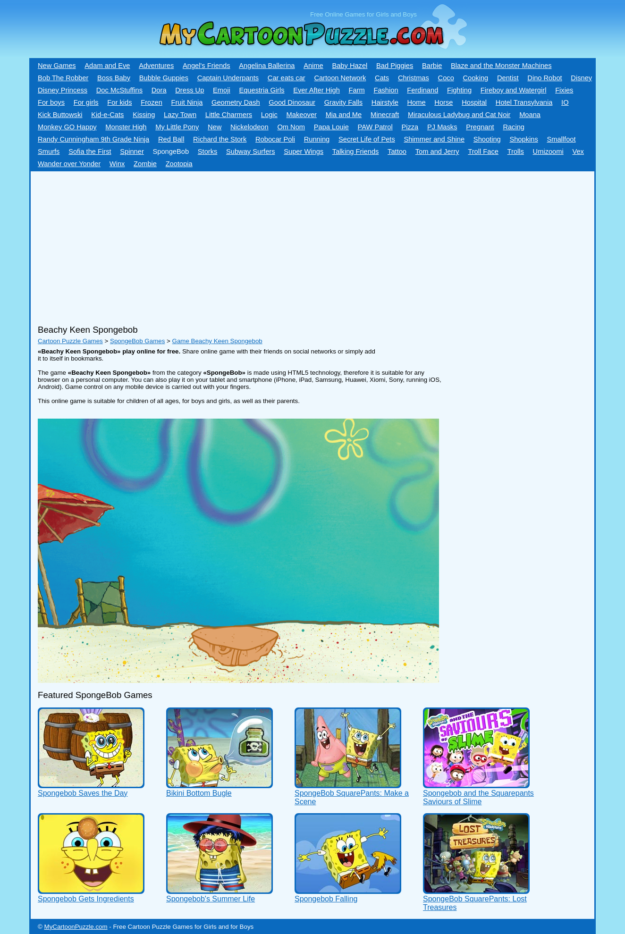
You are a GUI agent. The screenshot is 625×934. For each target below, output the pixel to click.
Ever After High (316, 90)
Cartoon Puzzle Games (70, 341)
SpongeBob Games (137, 341)
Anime (313, 65)
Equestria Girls (261, 90)
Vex (577, 151)
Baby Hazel (349, 65)
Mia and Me (344, 114)
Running (317, 139)
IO (564, 102)
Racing (513, 127)
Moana (530, 114)
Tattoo (397, 151)
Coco (446, 78)
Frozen (151, 102)
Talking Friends (355, 151)
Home (416, 102)
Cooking (475, 78)
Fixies (564, 90)
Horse (443, 102)
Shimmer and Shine (434, 139)
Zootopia (179, 164)
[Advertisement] (285, 244)
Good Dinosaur (292, 102)
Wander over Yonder (69, 164)
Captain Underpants (228, 78)
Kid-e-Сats (107, 114)
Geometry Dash (235, 102)
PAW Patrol (375, 127)
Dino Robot (544, 78)
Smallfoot (561, 139)
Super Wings (303, 151)
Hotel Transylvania (524, 102)
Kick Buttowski (60, 114)
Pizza (409, 127)
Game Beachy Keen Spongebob (217, 341)
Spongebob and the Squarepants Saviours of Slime (478, 797)
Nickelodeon (249, 127)
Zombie (145, 164)
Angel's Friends (206, 65)
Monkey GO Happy (67, 127)
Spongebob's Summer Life (210, 899)
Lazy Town (180, 114)
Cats (382, 78)
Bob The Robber (63, 78)
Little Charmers (228, 114)
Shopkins (523, 139)
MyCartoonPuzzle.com (76, 926)
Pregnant (480, 127)
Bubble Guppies (163, 78)
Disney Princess (62, 90)
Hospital (474, 102)
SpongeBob (170, 151)
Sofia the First (89, 151)
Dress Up (189, 90)
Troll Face (483, 151)
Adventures (156, 65)
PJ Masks (442, 127)
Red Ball (171, 139)
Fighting (459, 90)
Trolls (515, 151)
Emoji (221, 90)
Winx (117, 164)
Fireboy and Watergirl (514, 90)
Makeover (302, 114)
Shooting (487, 139)
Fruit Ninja (187, 102)
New (214, 127)
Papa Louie (331, 127)
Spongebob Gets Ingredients (86, 899)
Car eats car (286, 78)
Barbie (432, 65)
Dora (159, 90)
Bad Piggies (394, 65)
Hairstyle (385, 102)
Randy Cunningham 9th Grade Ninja (93, 139)
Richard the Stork (219, 139)
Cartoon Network (340, 78)
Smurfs (48, 151)
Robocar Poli (275, 139)
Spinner (132, 151)
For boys (51, 102)
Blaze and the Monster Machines (501, 65)
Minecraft (385, 114)
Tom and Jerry (437, 151)
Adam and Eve (107, 65)
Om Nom (291, 127)
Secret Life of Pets (366, 139)
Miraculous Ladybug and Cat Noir (459, 114)
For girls (86, 102)
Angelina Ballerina (267, 65)
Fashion (385, 90)
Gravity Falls (343, 102)
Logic (269, 114)
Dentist (508, 78)
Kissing (144, 114)
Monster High (125, 127)
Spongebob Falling (326, 899)
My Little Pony (177, 127)
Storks (208, 151)
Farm (357, 90)
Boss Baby (113, 78)
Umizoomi (548, 151)
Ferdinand (422, 90)
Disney (581, 78)
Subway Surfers (250, 151)
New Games (57, 65)
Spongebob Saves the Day (82, 793)
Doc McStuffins (119, 90)
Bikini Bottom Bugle (199, 793)
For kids (119, 102)
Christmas (413, 78)
